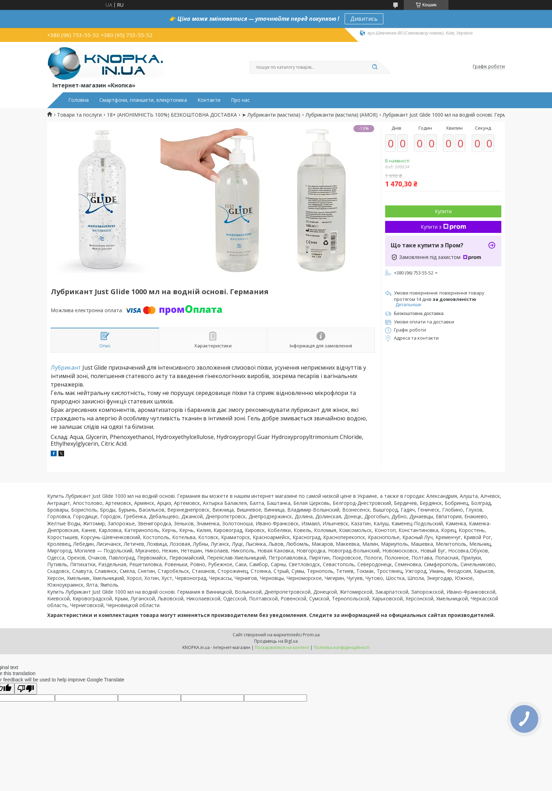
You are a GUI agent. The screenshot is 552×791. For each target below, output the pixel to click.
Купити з (443, 226)
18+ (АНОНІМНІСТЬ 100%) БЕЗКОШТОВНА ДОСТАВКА (172, 115)
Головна (78, 100)
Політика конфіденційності (342, 647)
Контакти (208, 100)
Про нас (240, 100)
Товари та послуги (79, 115)
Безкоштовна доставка (419, 313)
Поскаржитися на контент (282, 647)
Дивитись (364, 19)
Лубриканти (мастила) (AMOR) (342, 115)
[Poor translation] (25, 688)
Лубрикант (66, 367)
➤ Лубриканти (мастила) (271, 115)
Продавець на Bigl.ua (276, 641)
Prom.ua (311, 635)
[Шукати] (375, 67)
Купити (443, 211)
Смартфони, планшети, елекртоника (143, 100)
